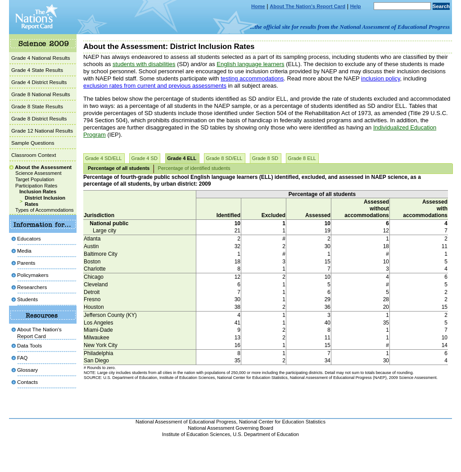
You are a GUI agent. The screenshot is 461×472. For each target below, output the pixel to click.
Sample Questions (32, 143)
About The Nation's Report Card (307, 6)
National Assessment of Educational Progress (186, 421)
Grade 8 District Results (39, 118)
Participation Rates (36, 185)
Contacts (27, 382)
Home (258, 6)
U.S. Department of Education (266, 434)
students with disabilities (144, 64)
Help (355, 6)
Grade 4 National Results (40, 58)
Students (27, 299)
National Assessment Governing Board (230, 428)
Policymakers (33, 275)
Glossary (27, 370)
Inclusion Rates (37, 191)
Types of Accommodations (44, 210)
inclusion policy (380, 78)
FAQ (22, 358)
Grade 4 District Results (39, 82)
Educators (29, 238)
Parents (26, 263)
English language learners (250, 64)
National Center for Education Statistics (282, 421)
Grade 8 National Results (40, 94)
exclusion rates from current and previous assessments (154, 85)
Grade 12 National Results (42, 131)
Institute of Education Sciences (196, 434)
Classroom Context (33, 155)
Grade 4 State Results (37, 70)
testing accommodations (252, 78)
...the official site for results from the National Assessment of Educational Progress (350, 26)
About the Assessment (43, 167)
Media (24, 251)
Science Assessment (38, 173)
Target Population (34, 179)
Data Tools (29, 345)
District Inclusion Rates (45, 201)
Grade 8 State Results (37, 106)
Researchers (32, 287)
